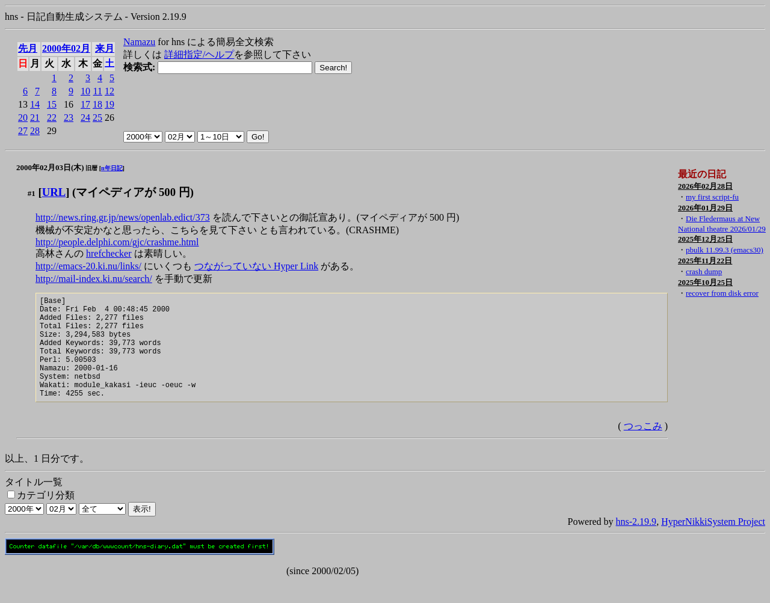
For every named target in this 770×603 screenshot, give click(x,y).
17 (85, 104)
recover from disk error (722, 293)
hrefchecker (109, 253)
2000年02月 (66, 48)
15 (52, 104)
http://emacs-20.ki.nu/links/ (88, 266)
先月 (27, 48)
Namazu (139, 42)
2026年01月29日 (705, 207)
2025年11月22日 (705, 260)
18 (97, 104)
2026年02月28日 (705, 186)
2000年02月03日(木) (50, 167)
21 (35, 117)
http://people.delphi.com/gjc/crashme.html (117, 242)
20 (23, 117)
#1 (31, 193)
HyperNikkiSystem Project (713, 543)
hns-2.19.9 (636, 543)
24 (85, 117)
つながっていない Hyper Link (256, 266)
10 (85, 91)
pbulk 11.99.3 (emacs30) (724, 249)
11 (97, 91)
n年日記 (112, 168)
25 (97, 117)
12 (109, 91)
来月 (104, 48)
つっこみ (643, 447)
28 (35, 131)
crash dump (704, 271)
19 (109, 104)
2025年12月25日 (705, 238)
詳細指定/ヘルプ (199, 54)
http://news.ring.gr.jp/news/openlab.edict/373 (122, 217)
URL (54, 192)
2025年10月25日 (705, 282)
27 (23, 131)
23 (68, 117)
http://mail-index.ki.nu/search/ (93, 279)
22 (52, 117)
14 (35, 104)
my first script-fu (712, 196)
